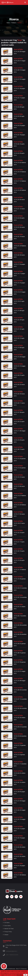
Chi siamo (6, 922)
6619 (16, 955)
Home (8, 22)
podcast (13, 22)
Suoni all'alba (18, 49)
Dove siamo (7, 925)
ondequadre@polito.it (10, 951)
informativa (20, 975)
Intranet (5, 934)
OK (25, 975)
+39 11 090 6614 (10, 955)
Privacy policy (7, 931)
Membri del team (8, 928)
